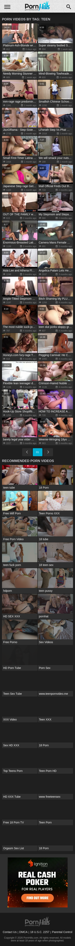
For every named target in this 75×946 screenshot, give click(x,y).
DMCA (23, 932)
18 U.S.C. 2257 (39, 932)
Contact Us (10, 932)
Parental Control (62, 932)
